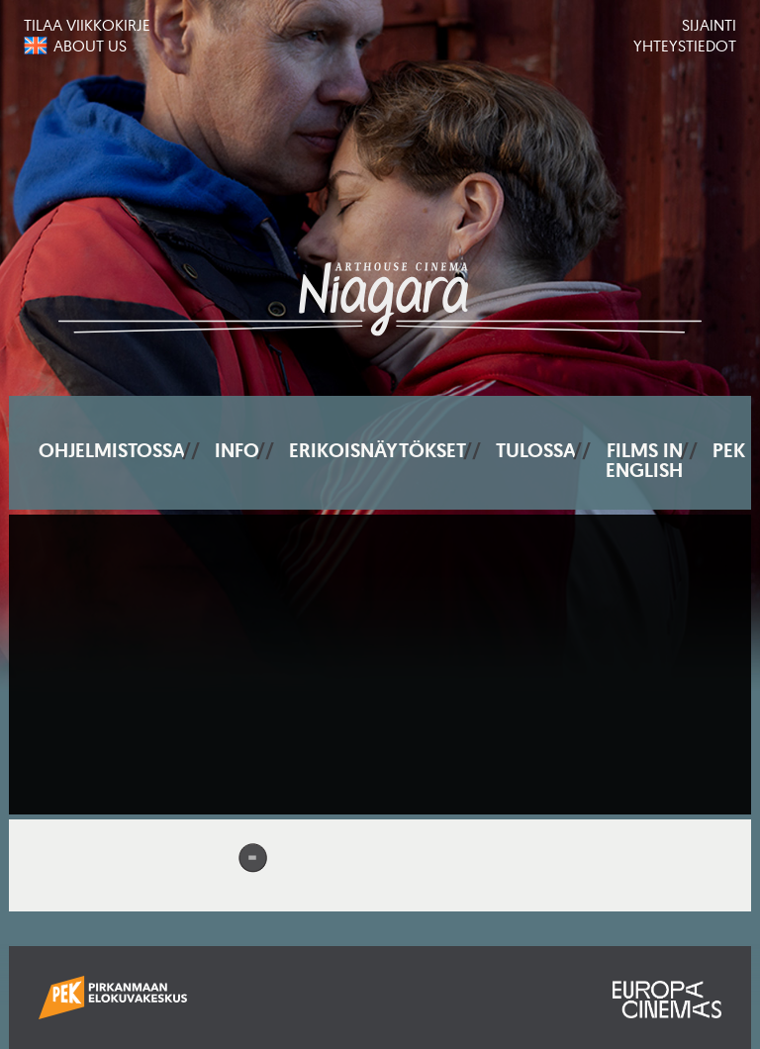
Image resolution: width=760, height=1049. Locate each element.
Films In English (644, 460)
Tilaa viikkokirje (87, 25)
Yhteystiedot (684, 45)
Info (237, 450)
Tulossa (536, 450)
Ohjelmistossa (112, 450)
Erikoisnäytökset (377, 450)
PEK (728, 450)
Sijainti (709, 25)
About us (90, 45)
